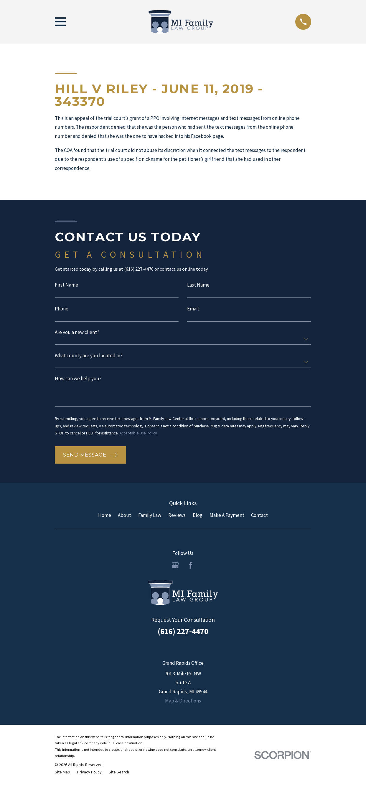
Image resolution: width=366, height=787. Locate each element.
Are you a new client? (77, 333)
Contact (259, 517)
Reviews (177, 517)
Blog (197, 517)
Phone (61, 309)
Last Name (198, 285)
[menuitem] (62, 774)
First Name (66, 285)
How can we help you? (78, 380)
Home (104, 517)
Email (193, 309)
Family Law (149, 517)
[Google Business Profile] (175, 567)
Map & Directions (183, 702)
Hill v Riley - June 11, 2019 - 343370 (159, 95)
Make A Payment (227, 517)
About (124, 517)
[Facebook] (190, 567)
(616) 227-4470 (183, 633)
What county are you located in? (89, 356)
